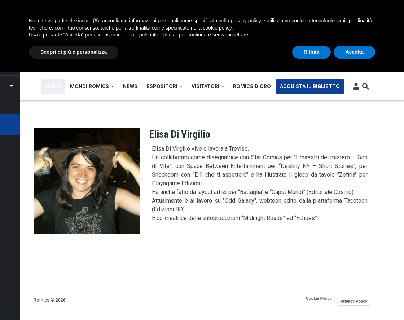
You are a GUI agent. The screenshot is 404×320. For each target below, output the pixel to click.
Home (53, 86)
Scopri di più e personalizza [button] (73, 52)
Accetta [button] (354, 52)
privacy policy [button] (246, 20)
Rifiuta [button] (312, 52)
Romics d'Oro (253, 86)
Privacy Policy (354, 301)
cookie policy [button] (217, 28)
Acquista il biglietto (311, 86)
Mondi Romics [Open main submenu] (92, 86)
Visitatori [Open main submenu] (208, 86)
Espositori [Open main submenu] (165, 86)
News (130, 86)
